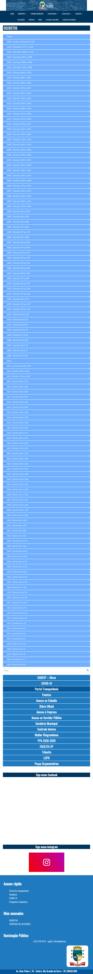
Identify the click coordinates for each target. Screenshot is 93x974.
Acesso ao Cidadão (46, 700)
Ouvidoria (13, 894)
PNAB (40, 19)
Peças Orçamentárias (47, 763)
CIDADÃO (79, 13)
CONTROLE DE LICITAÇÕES (20, 924)
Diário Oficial (46, 706)
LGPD (46, 758)
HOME (12, 13)
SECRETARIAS (53, 13)
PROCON (31, 19)
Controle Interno (46, 729)
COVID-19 (46, 683)
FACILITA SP (46, 746)
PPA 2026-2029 (46, 740)
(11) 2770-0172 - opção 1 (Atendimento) (50, 941)
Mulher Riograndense (46, 735)
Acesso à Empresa (46, 712)
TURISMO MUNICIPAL (37, 13)
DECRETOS (13, 920)
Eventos (46, 695)
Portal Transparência (46, 689)
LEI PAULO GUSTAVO (52, 19)
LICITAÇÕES (21, 19)
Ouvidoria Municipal (46, 723)
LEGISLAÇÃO (66, 13)
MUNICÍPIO (22, 13)
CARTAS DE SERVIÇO (69, 19)
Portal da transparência (19, 890)
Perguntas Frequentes (18, 901)
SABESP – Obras (46, 677)
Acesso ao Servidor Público (46, 718)
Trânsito (46, 752)
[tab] (46, 36)
